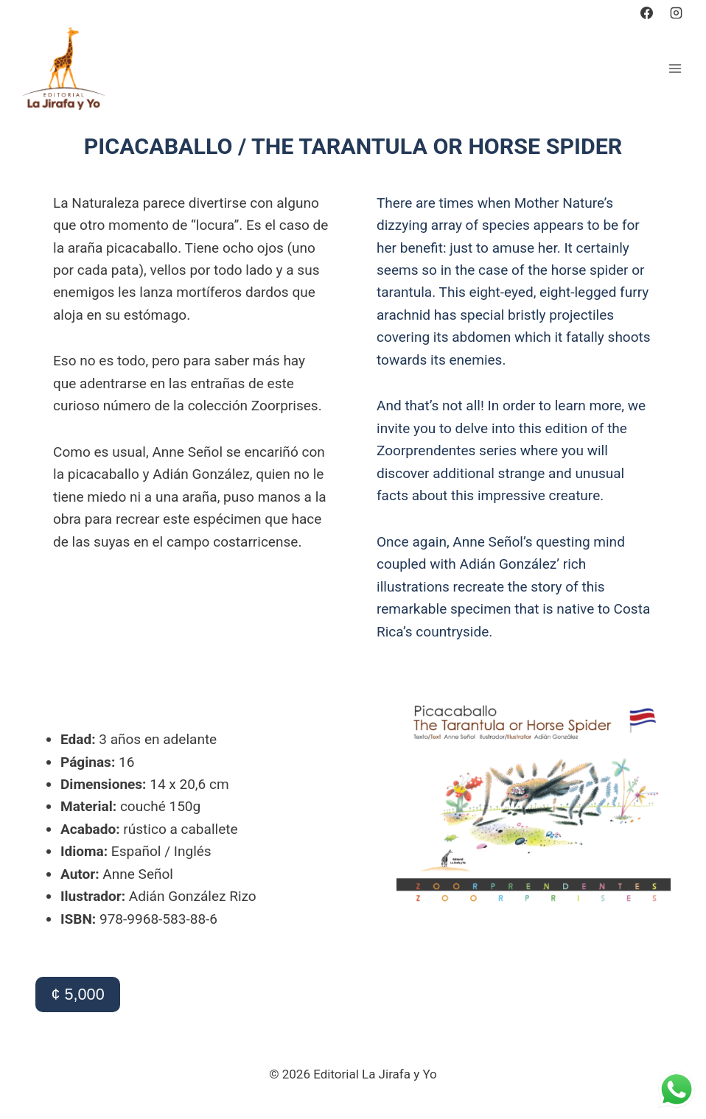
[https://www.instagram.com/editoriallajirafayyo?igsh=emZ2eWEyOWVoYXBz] (675, 12)
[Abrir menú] (674, 68)
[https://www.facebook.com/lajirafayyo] (647, 12)
